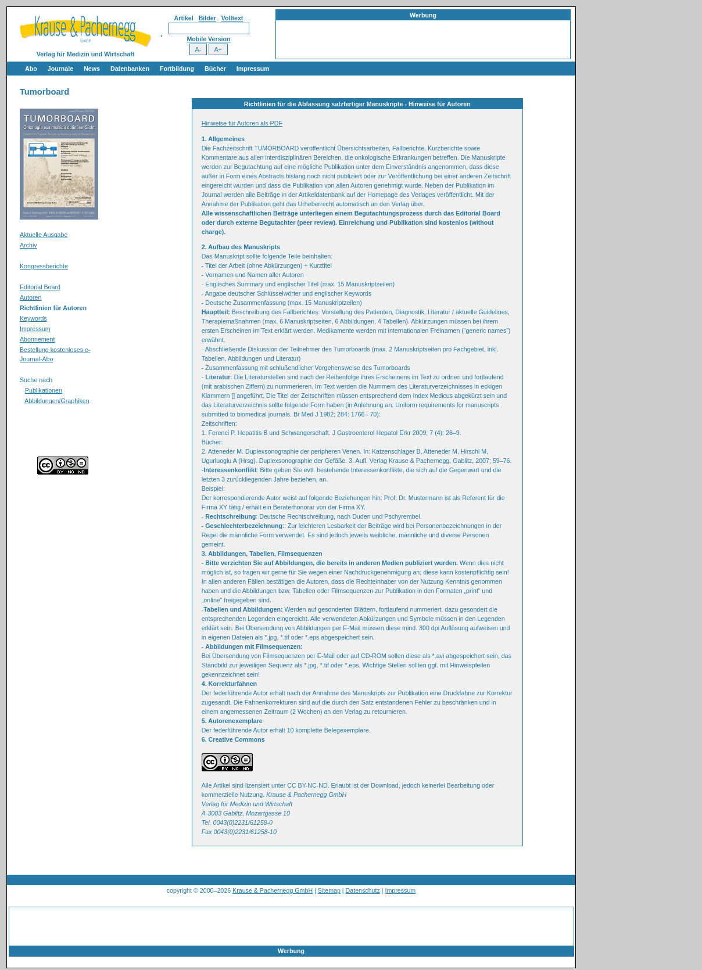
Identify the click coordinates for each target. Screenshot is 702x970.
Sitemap (329, 890)
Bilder (207, 18)
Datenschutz (363, 890)
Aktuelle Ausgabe (43, 234)
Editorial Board (40, 286)
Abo (31, 68)
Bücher (215, 68)
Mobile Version (208, 38)
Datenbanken (129, 68)
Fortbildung (177, 68)
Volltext (232, 18)
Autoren (30, 297)
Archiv (28, 245)
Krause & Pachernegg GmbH (272, 890)
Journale (60, 68)
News (92, 68)
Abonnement (37, 339)
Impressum (253, 68)
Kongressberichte (44, 266)
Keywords (33, 318)
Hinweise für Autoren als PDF (242, 123)
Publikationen (43, 390)
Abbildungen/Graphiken (56, 400)
